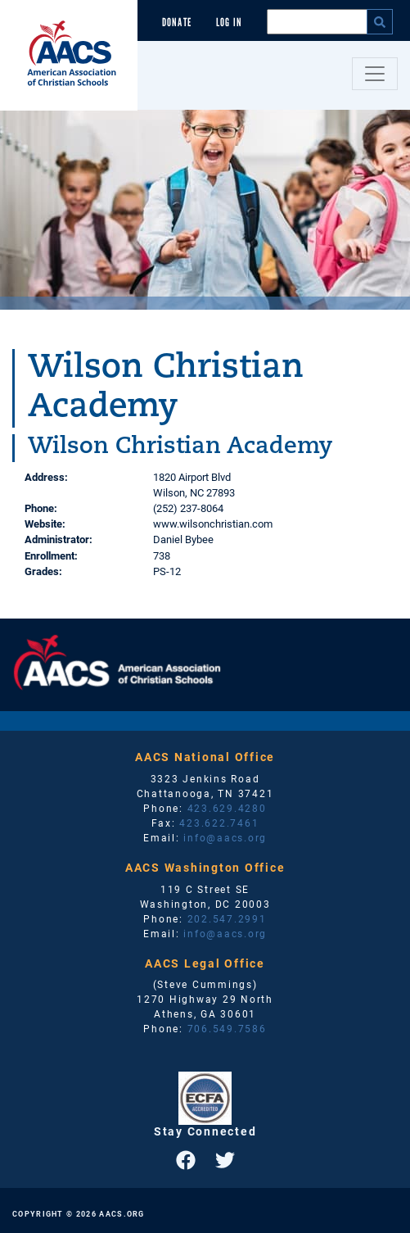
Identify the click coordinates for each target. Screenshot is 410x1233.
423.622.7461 (219, 822)
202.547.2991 (227, 918)
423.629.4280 (227, 807)
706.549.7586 (227, 1028)
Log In (229, 22)
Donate (176, 22)
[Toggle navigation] (375, 73)
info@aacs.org (225, 837)
